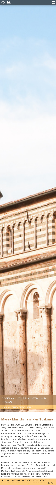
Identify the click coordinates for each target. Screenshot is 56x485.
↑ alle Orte (50, 483)
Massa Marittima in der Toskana (31, 480)
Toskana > (5, 480)
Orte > (13, 480)
